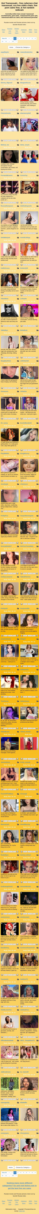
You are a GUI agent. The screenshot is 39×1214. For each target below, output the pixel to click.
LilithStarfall (24, 361)
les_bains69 (24, 1072)
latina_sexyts (24, 145)
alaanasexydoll (25, 113)
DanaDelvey (5, 948)
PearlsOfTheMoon (7, 794)
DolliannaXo (24, 669)
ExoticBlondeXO (26, 423)
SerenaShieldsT (6, 546)
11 (6, 41)
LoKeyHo (23, 298)
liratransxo (4, 391)
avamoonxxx (5, 917)
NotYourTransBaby (26, 546)
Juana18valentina (26, 52)
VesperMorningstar (26, 516)
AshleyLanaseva (6, 577)
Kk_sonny (4, 423)
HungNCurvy (24, 453)
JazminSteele (5, 762)
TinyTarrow (5, 701)
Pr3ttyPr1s (4, 516)
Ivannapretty (5, 1102)
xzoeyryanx (5, 1133)
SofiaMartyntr (5, 237)
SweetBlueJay (25, 824)
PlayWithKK (5, 453)
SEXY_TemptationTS (27, 1040)
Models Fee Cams (16, 31)
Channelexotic (6, 113)
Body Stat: (10, 55)
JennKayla (4, 484)
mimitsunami (24, 917)
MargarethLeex (25, 83)
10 (2, 41)
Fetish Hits (22, 1211)
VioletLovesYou (6, 1010)
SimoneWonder (25, 886)
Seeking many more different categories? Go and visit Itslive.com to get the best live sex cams (19, 1185)
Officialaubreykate (7, 1040)
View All (4, 38)
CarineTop (23, 175)
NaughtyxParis (6, 361)
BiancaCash (5, 824)
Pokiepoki (4, 608)
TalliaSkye (4, 330)
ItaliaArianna (24, 701)
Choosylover (24, 1133)
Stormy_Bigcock (6, 83)
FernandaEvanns (7, 175)
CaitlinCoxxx (5, 268)
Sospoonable (24, 608)
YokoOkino (4, 298)
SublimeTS (24, 979)
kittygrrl (23, 639)
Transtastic (5, 979)
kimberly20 (24, 268)
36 (13, 41)
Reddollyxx (5, 855)
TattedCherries (25, 577)
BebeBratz (23, 330)
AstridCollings (25, 237)
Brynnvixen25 (5, 669)
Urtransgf (23, 794)
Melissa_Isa (5, 145)
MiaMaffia (23, 1102)
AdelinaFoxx (24, 1010)
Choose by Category (22, 47)
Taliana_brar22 (25, 731)
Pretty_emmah (25, 762)
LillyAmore (24, 484)
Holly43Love (5, 731)
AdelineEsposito (26, 206)
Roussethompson (7, 206)
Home (11, 47)
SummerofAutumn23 (27, 948)
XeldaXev (23, 391)
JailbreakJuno (6, 1072)
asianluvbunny (6, 639)
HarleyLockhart (25, 855)
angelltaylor (5, 52)
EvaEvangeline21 (7, 886)
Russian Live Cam (9, 31)
